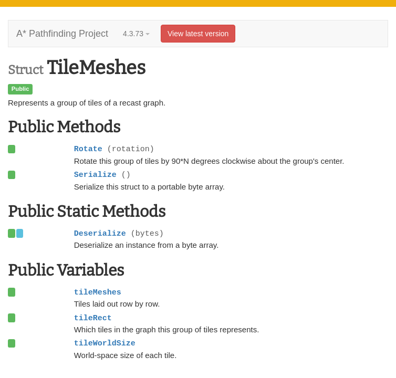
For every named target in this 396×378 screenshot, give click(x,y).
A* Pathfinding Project (62, 33)
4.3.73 (136, 33)
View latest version (198, 33)
